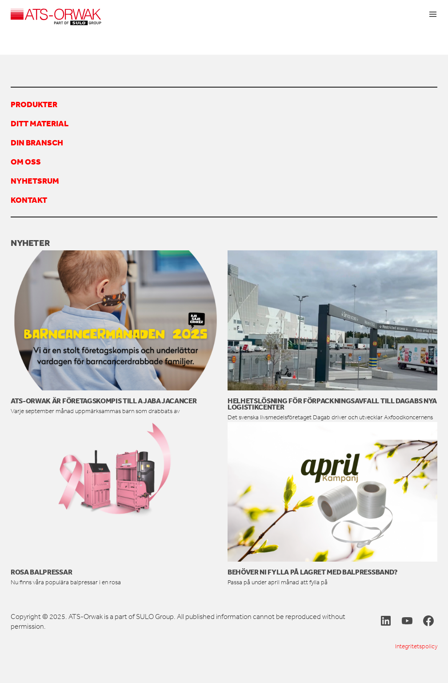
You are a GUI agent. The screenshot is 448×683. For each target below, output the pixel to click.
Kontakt (29, 200)
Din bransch (37, 142)
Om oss (26, 161)
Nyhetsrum (35, 180)
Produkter (34, 104)
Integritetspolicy (416, 646)
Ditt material (39, 123)
